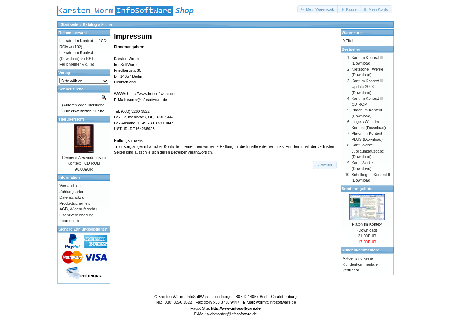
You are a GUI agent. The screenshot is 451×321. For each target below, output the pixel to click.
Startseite (69, 24)
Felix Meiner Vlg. (74, 64)
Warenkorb (352, 33)
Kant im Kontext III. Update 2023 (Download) (368, 87)
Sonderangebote (357, 189)
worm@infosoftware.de (147, 100)
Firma (106, 24)
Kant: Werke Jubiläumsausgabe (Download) (368, 151)
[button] (317, 9)
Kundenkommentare (360, 250)
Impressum (69, 220)
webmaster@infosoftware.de (232, 314)
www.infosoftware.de (241, 308)
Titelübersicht (71, 119)
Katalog (90, 24)
